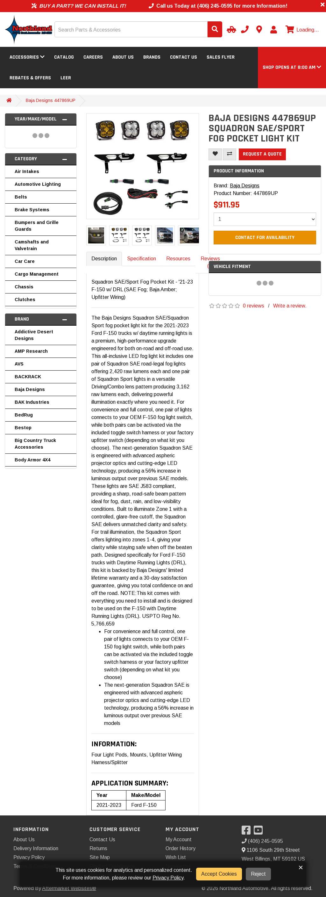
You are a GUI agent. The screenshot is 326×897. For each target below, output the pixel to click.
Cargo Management (37, 274)
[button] (292, 67)
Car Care (25, 261)
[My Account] (273, 29)
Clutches (25, 299)
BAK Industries (32, 402)
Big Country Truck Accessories (35, 444)
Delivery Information (35, 848)
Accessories (27, 57)
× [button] (300, 867)
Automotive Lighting (38, 184)
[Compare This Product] (229, 154)
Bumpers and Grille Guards (37, 226)
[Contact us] (259, 29)
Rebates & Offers (30, 78)
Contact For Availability (264, 237)
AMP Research (31, 351)
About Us (123, 57)
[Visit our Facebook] (248, 832)
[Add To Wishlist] (215, 154)
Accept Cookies (219, 874)
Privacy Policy (29, 857)
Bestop (23, 427)
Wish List (176, 857)
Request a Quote (262, 154)
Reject (258, 874)
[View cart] (301, 29)
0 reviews (253, 305)
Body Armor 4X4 (32, 459)
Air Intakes (27, 171)
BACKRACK (28, 376)
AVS (19, 363)
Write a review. (290, 305)
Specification (141, 258)
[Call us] (245, 29)
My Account (179, 839)
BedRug (24, 414)
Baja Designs (30, 389)
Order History (180, 848)
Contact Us (183, 57)
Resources (178, 258)
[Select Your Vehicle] (230, 29)
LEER (65, 78)
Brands (151, 57)
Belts (21, 196)
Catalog (64, 57)
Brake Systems (32, 209)
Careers (93, 57)
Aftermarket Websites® (69, 888)
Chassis (24, 286)
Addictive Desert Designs (34, 335)
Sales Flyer (221, 57)
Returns (98, 848)
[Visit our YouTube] (260, 832)
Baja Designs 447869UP (50, 100)
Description (104, 258)
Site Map (99, 857)
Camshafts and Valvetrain (32, 245)
